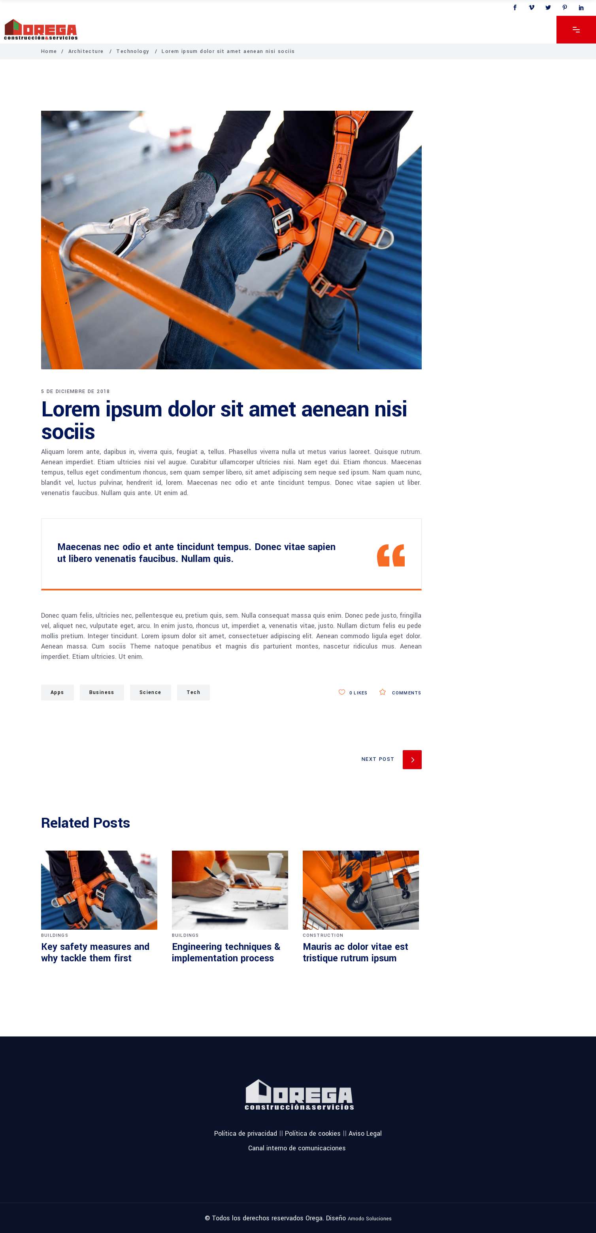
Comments (400, 693)
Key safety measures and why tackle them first (95, 952)
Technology (132, 51)
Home (49, 51)
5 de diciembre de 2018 (75, 391)
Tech (194, 692)
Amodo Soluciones (370, 1218)
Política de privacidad (245, 1133)
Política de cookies (313, 1133)
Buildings (54, 935)
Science (151, 692)
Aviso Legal (365, 1133)
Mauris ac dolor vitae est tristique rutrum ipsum (355, 952)
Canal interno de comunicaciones (297, 1148)
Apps (57, 692)
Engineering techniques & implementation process (226, 952)
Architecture (86, 51)
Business (102, 692)
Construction (323, 935)
